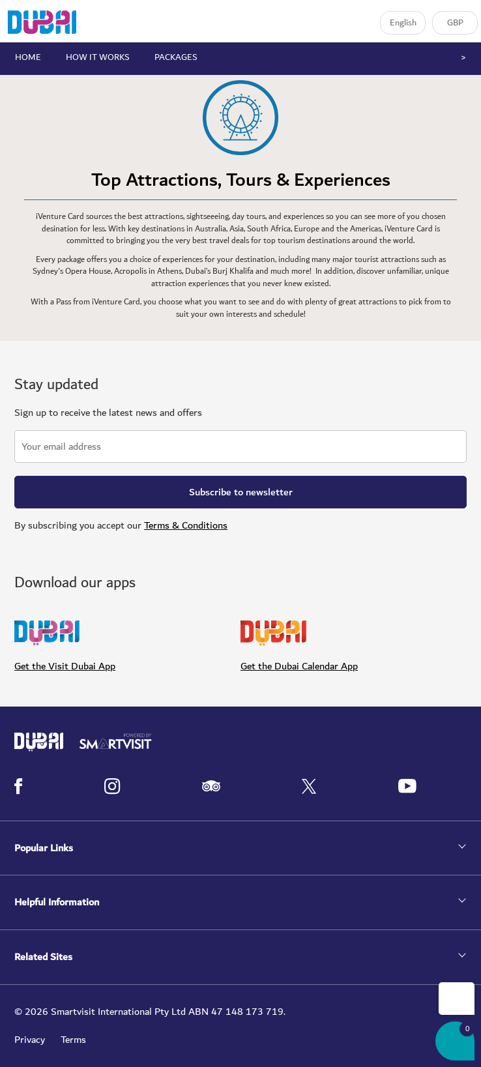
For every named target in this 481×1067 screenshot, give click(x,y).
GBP (455, 23)
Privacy (29, 1039)
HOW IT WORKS (98, 57)
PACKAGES (175, 57)
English (403, 23)
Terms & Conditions (185, 525)
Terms (73, 1039)
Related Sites (43, 957)
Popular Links (43, 848)
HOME (28, 57)
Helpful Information (56, 902)
